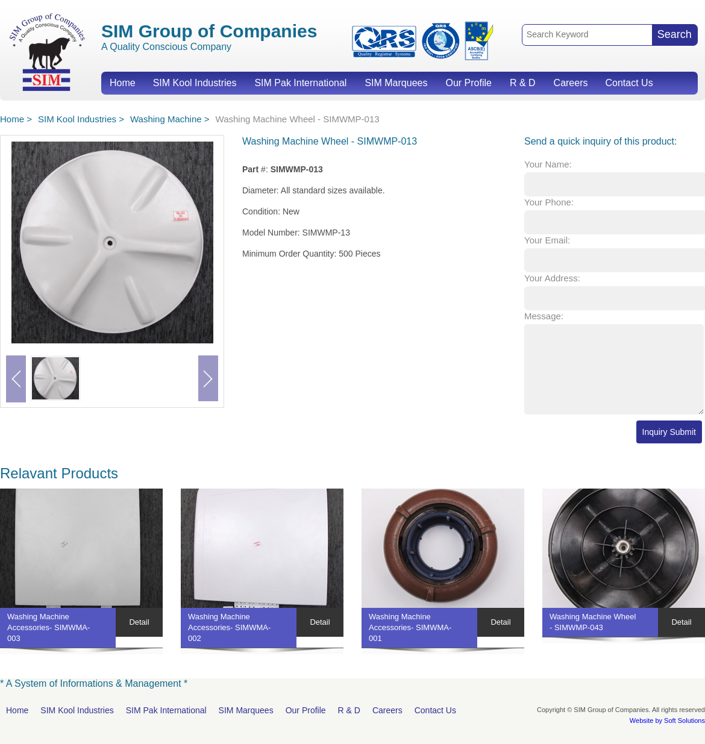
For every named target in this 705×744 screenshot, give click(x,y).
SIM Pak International (300, 83)
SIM (47, 51)
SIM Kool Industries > (81, 119)
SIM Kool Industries (195, 83)
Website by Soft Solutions (667, 720)
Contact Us (629, 83)
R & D (523, 83)
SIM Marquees (396, 83)
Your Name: (548, 164)
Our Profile (468, 83)
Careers (571, 83)
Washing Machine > (170, 119)
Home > (16, 119)
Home (123, 83)
